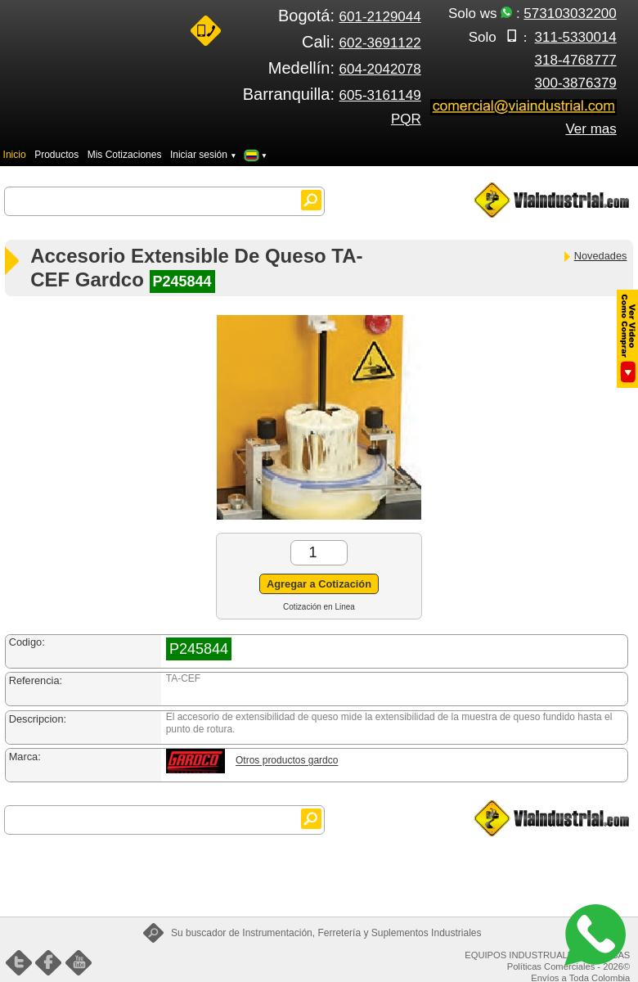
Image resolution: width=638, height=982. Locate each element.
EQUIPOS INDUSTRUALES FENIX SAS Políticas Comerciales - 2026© (547, 960)
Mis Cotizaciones (125, 154)
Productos (56, 154)
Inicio (14, 154)
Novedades (594, 256)
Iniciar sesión (203, 154)
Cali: (361, 42)
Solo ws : (532, 13)
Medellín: (344, 68)
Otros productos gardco (287, 761)
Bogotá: (349, 16)
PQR (406, 119)
